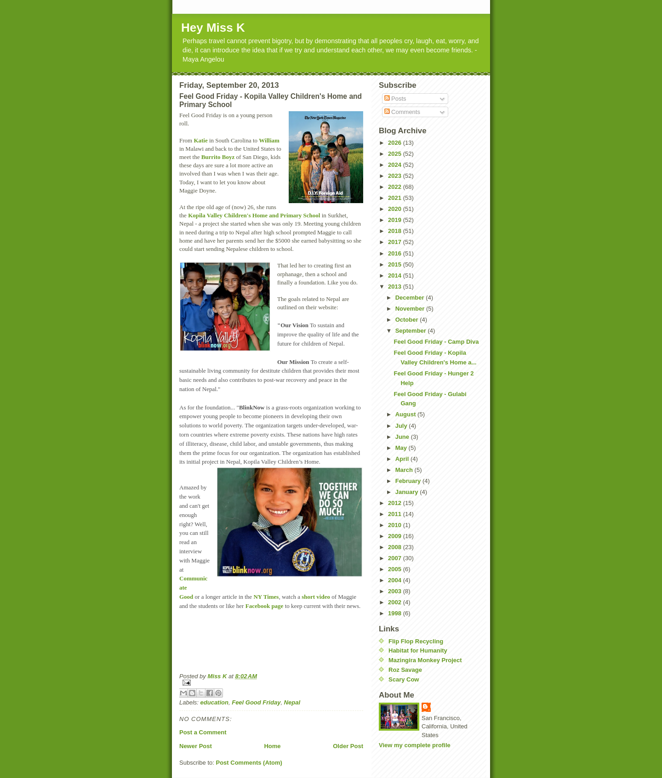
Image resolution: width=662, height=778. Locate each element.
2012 (395, 503)
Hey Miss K (213, 27)
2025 (395, 153)
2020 (395, 208)
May (402, 447)
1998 (395, 613)
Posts (395, 98)
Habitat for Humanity (417, 650)
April (403, 458)
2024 (395, 164)
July (402, 425)
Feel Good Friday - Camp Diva (436, 341)
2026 (395, 142)
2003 (395, 591)
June (403, 436)
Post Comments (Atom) (249, 762)
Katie (200, 140)
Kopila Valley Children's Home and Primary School (254, 215)
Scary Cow (403, 679)
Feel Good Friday (256, 702)
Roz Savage (405, 669)
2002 (395, 602)
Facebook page (264, 605)
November (410, 308)
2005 (395, 569)
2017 (395, 242)
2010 (395, 525)
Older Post (348, 746)
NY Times (266, 596)
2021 (395, 197)
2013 (395, 286)
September (411, 330)
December (410, 297)
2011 (395, 514)
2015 (395, 264)
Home (272, 746)
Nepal (292, 702)
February (408, 480)
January (407, 491)
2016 (395, 253)
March (405, 469)
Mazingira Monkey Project (425, 660)
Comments (402, 111)
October (407, 319)
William (269, 140)
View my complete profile (415, 745)
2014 (395, 275)
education (214, 702)
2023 (395, 175)
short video (316, 596)
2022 (395, 186)
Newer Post (195, 746)
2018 (395, 230)
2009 (395, 536)
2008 (395, 547)
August (406, 414)
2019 (395, 219)
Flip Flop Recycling (415, 641)
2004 (395, 580)
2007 (395, 558)
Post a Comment (203, 732)
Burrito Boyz (218, 156)
